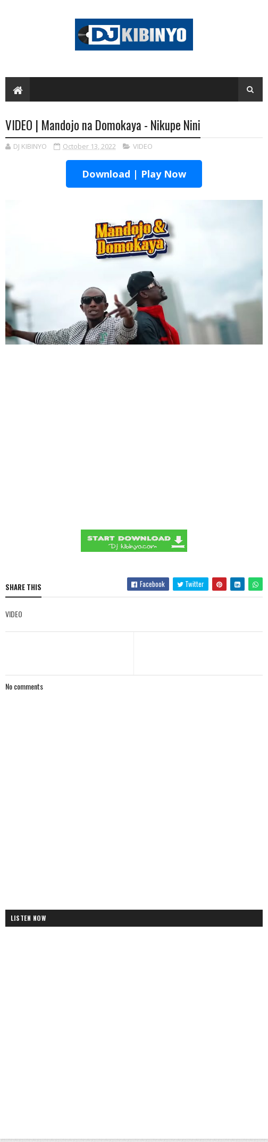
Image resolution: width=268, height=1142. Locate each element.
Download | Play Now (134, 173)
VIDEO (143, 146)
